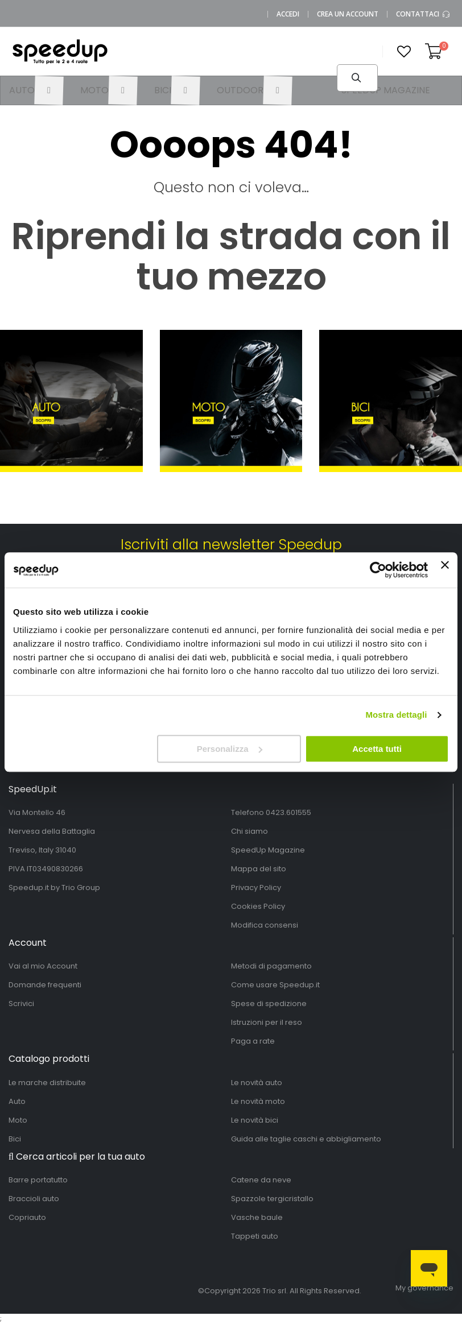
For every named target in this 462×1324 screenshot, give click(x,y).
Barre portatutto (38, 1179)
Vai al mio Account (43, 966)
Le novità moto (258, 1101)
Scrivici (21, 1003)
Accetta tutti (377, 749)
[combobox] (254, 71)
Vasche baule (257, 1217)
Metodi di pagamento (271, 966)
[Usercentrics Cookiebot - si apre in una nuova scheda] (378, 569)
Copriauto (27, 1217)
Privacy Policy (256, 887)
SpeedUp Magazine (268, 850)
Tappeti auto (254, 1236)
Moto (18, 1120)
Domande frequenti (45, 984)
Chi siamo (249, 831)
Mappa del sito (258, 868)
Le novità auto (256, 1082)
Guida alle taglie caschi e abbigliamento (306, 1138)
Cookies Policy (258, 906)
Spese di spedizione (269, 1003)
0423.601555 (288, 812)
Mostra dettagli (396, 714)
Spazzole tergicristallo (272, 1198)
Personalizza (229, 749)
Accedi (288, 14)
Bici (15, 1138)
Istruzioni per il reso (266, 1022)
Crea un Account (347, 14)
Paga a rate (253, 1041)
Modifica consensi (264, 925)
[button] (404, 51)
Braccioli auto (34, 1198)
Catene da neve (261, 1179)
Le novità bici (254, 1120)
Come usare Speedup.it (275, 984)
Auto (17, 1101)
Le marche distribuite (47, 1082)
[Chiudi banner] (445, 570)
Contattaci (423, 14)
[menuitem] (36, 90)
